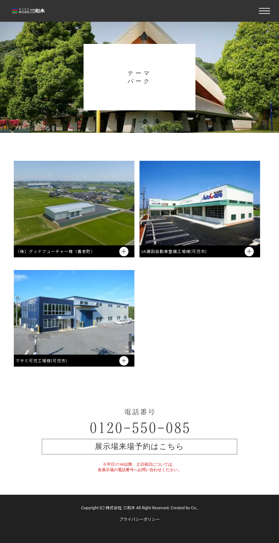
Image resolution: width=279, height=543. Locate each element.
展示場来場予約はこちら (139, 446)
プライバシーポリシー (139, 519)
